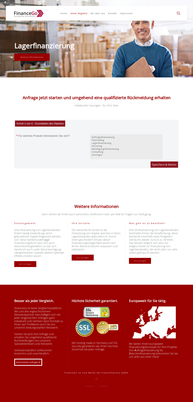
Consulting (126, 151)
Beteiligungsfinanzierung (126, 148)
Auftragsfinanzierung (126, 137)
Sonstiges (126, 154)
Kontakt (112, 13)
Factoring (126, 146)
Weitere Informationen (31, 57)
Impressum (126, 13)
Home (63, 13)
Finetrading (126, 140)
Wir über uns (97, 13)
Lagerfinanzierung (126, 143)
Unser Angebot (79, 13)
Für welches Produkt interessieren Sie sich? (43, 135)
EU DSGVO (103, 386)
